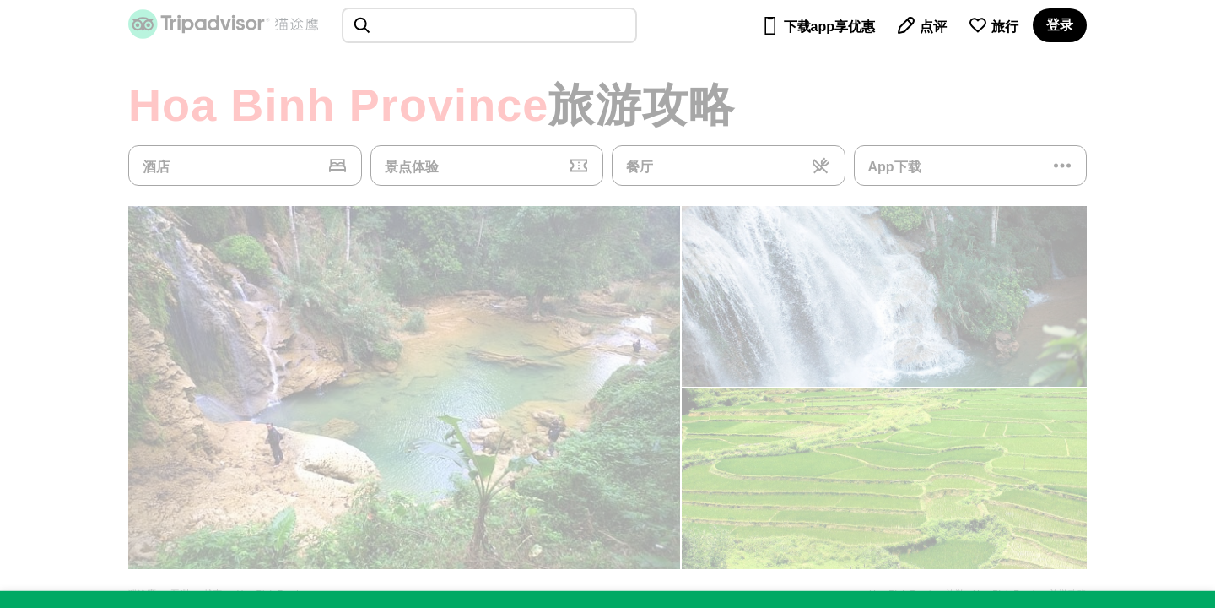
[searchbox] (489, 25)
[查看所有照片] (404, 387)
